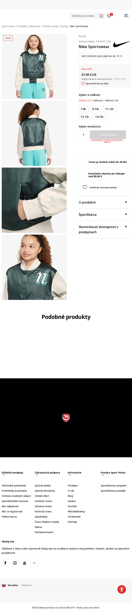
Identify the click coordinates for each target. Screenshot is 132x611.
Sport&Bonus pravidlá (113, 490)
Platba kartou (9, 516)
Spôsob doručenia (45, 490)
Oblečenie (34, 26)
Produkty (22, 26)
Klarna (38, 527)
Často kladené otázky (47, 521)
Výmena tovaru (43, 506)
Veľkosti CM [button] (111, 100)
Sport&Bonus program (113, 485)
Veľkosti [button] (98, 100)
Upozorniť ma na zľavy (97, 83)
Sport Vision (8, 26)
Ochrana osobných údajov (16, 496)
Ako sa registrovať (12, 511)
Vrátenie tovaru (43, 501)
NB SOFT (71, 607)
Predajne (73, 485)
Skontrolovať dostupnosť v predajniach (103, 229)
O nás (71, 490)
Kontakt (72, 506)
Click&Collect (42, 496)
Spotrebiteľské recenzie (15, 501)
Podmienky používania (14, 490)
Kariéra (72, 501)
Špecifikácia (103, 214)
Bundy (64, 26)
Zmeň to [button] (26, 585)
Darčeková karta (44, 532)
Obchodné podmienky (14, 485)
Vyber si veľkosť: (89, 94)
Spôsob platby (43, 485)
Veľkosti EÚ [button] (85, 100)
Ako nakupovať (10, 506)
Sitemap (72, 521)
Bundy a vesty (50, 26)
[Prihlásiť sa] (109, 15)
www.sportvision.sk (48, 607)
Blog (70, 496)
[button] (87, 16)
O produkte (103, 202)
